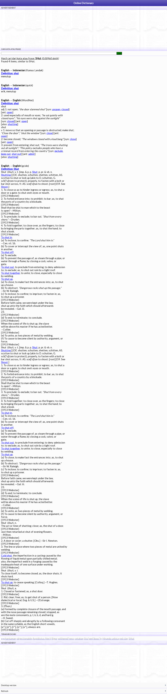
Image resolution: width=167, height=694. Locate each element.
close (49, 133)
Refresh (4, 691)
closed (65, 109)
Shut (34, 171)
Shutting (6, 174)
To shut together (10, 273)
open (9, 112)
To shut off (7, 252)
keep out (6, 153)
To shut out (7, 267)
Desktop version (8, 685)
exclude (58, 151)
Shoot (4, 186)
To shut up (7, 279)
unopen (56, 109)
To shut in (6, 237)
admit (31, 153)
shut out (16, 153)
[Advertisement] (83, 28)
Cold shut (6, 555)
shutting (12, 124)
